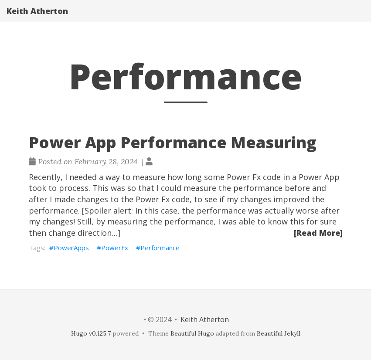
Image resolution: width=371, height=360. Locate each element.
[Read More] (318, 233)
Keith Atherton (37, 19)
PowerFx (114, 247)
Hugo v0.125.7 (91, 333)
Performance (160, 247)
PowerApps (71, 247)
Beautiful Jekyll (278, 333)
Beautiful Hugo (192, 333)
